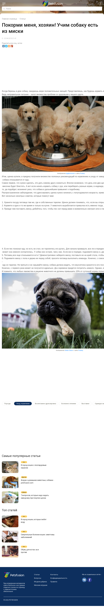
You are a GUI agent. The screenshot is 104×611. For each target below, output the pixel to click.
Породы (7, 404)
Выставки (85, 404)
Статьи (37, 580)
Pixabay (82, 173)
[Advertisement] (52, 68)
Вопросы (37, 583)
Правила (53, 587)
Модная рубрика (40, 587)
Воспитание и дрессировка (45, 404)
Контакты (54, 580)
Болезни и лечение (68, 404)
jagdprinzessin (70, 173)
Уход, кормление (22, 404)
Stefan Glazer (69, 350)
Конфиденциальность (58, 583)
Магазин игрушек (40, 590)
